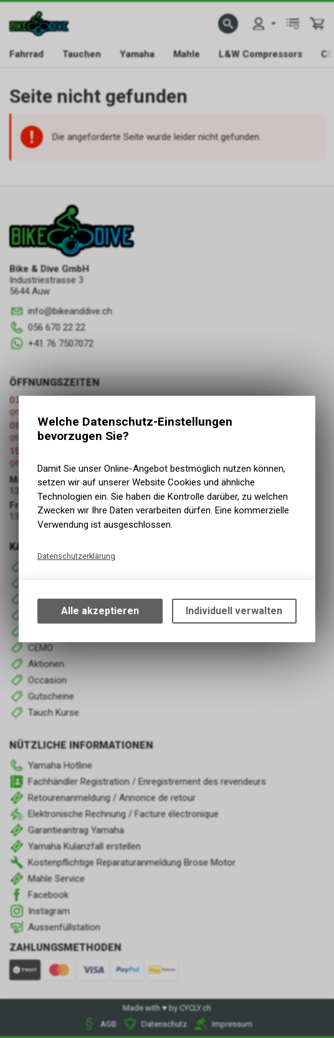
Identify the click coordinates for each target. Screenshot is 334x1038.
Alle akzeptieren (100, 611)
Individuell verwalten (234, 611)
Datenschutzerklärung (76, 556)
